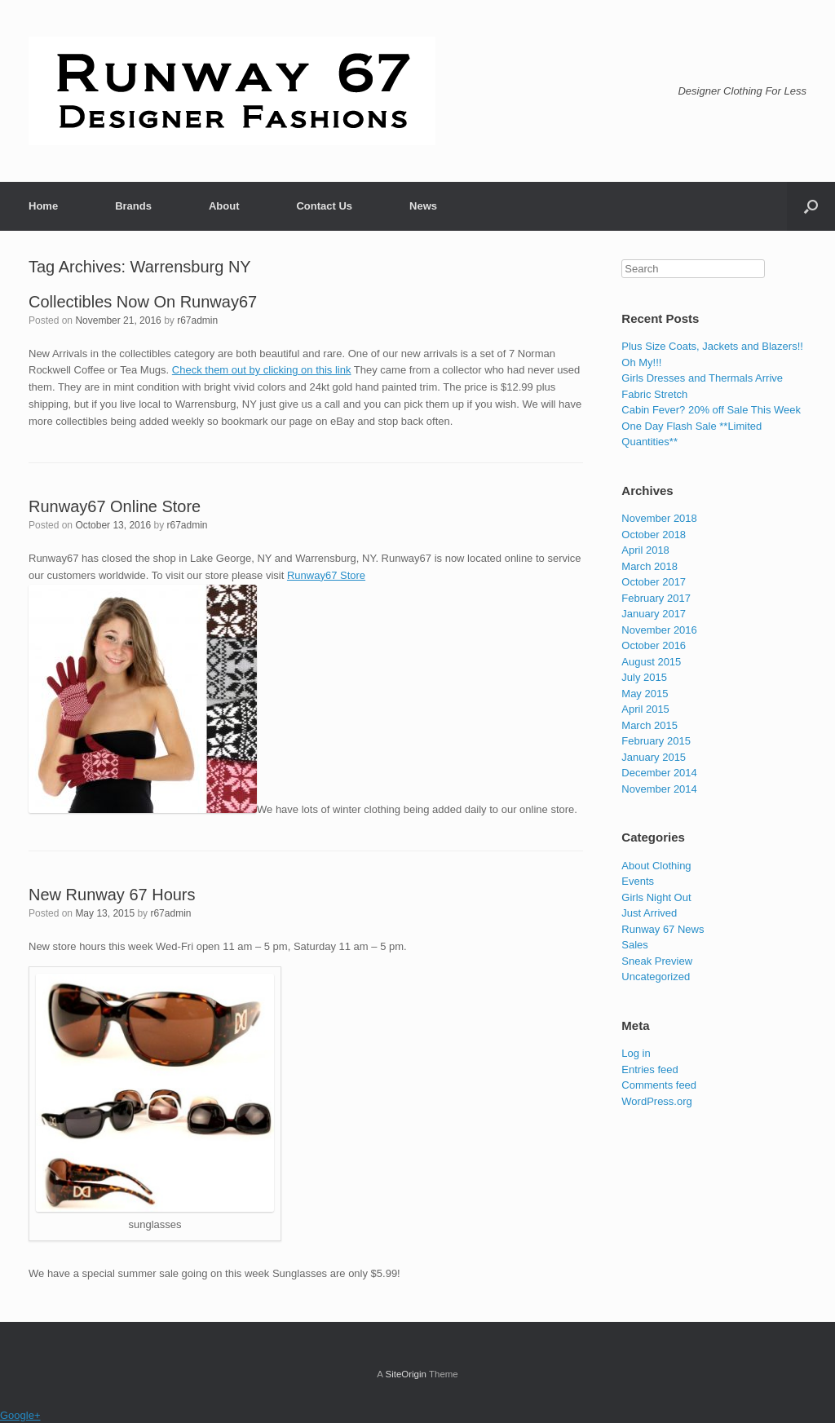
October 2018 (653, 534)
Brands (133, 206)
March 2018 (649, 566)
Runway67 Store (326, 575)
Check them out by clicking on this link (261, 370)
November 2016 (659, 630)
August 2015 (651, 662)
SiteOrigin (405, 1374)
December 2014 (659, 773)
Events (637, 881)
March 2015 (649, 725)
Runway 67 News (662, 929)
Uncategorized (655, 976)
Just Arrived (649, 913)
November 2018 (659, 518)
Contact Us (324, 206)
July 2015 (644, 677)
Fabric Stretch (654, 394)
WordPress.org (656, 1101)
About (224, 206)
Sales (634, 945)
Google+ (20, 1415)
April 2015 (645, 709)
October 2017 (653, 582)
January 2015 (653, 757)
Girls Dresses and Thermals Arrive (702, 378)
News (423, 206)
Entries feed (649, 1069)
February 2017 (656, 598)
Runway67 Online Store (115, 506)
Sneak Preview (656, 961)
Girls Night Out (656, 897)
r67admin (197, 320)
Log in (635, 1053)
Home (43, 206)
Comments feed (658, 1085)
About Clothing (656, 866)
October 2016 (653, 645)
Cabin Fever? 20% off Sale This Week (711, 410)
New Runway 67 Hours (112, 895)
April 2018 (645, 550)
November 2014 (659, 789)
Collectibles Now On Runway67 (143, 302)
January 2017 (653, 614)
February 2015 (656, 741)
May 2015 (644, 693)
